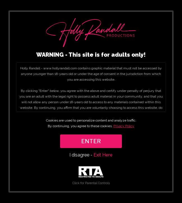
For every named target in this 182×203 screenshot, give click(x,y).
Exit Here (103, 155)
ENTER (91, 141)
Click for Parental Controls (91, 175)
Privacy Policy (123, 126)
